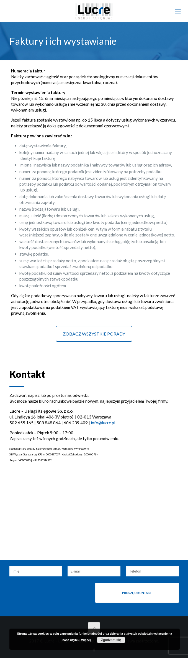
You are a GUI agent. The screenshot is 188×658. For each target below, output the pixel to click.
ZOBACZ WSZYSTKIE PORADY (94, 333)
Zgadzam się (111, 640)
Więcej (86, 640)
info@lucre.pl (103, 422)
